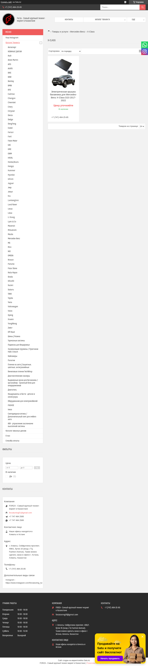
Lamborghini (13, 200)
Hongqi (11, 166)
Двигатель (12, 390)
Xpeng (10, 315)
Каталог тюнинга (102, 19)
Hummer (11, 170)
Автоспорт (12, 47)
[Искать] (143, 7)
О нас (8, 436)
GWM (10, 153)
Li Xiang (11, 217)
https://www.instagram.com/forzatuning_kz (24, 583)
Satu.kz (87, 660)
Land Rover (12, 204)
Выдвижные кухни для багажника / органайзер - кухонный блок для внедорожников (23, 383)
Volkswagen (13, 306)
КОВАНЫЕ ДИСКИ (15, 51)
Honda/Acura (13, 162)
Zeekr (10, 328)
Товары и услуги (60, 31)
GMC (9, 149)
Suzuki (10, 285)
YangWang (12, 323)
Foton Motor (12, 141)
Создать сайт (6, 2)
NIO (9, 251)
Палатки (11, 360)
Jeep (9, 187)
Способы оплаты (12, 441)
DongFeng (12, 124)
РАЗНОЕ (11, 405)
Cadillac (11, 94)
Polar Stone (12, 268)
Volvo (10, 311)
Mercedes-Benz (77, 31)
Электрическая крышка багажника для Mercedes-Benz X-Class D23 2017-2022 (63, 96)
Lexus (10, 209)
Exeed (10, 128)
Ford (9, 136)
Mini (9, 247)
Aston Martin (13, 60)
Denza (10, 115)
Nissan (11, 260)
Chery (10, 107)
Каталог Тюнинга (13, 42)
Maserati (11, 226)
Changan (11, 98)
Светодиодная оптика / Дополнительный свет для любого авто (22, 416)
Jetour (10, 192)
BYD (9, 90)
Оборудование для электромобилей (22, 401)
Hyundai (11, 175)
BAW (9, 77)
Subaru (11, 290)
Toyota (10, 298)
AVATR (10, 68)
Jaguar (11, 183)
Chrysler (11, 111)
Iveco (10, 409)
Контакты (69, 19)
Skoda (10, 277)
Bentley (11, 81)
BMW (10, 85)
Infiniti (10, 179)
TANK (10, 294)
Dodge (10, 119)
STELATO (11, 281)
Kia (9, 196)
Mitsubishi (12, 230)
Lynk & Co (12, 221)
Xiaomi (11, 319)
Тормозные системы (16, 340)
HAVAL (10, 158)
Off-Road (11, 332)
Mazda (10, 234)
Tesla (10, 302)
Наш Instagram (12, 37)
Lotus (10, 213)
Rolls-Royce (12, 272)
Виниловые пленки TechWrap (20, 371)
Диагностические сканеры (19, 376)
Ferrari (11, 132)
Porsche (11, 264)
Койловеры (12, 356)
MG (9, 243)
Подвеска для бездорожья (19, 345)
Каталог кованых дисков (16, 431)
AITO (9, 64)
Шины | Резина (14, 336)
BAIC (9, 73)
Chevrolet (12, 102)
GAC (9, 145)
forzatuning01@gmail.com (20, 513)
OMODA (10, 255)
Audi (9, 56)
